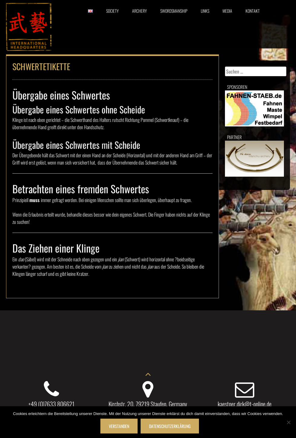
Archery (139, 11)
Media (227, 11)
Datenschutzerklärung (169, 426)
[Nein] (288, 422)
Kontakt (253, 11)
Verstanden (119, 426)
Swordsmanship (173, 11)
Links (205, 11)
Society (112, 11)
